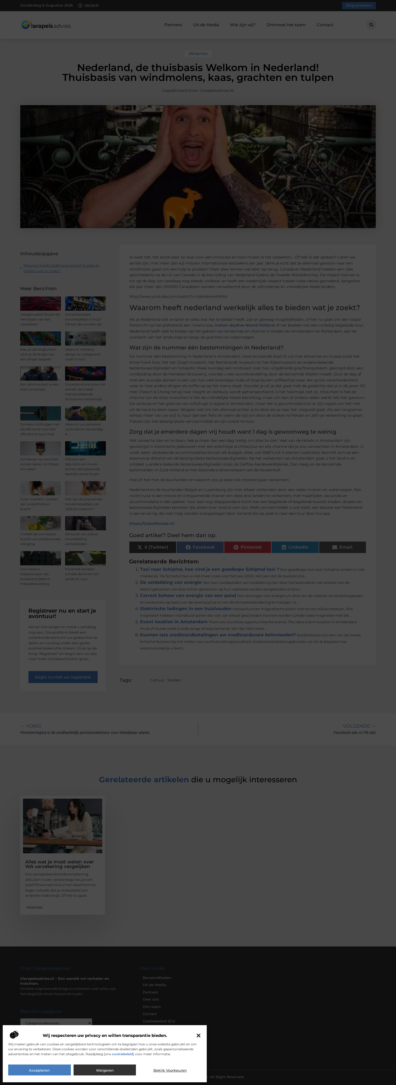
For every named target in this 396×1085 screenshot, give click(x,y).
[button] (198, 1035)
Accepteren (39, 1070)
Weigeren (105, 1070)
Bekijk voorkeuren (170, 1070)
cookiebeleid (122, 1054)
